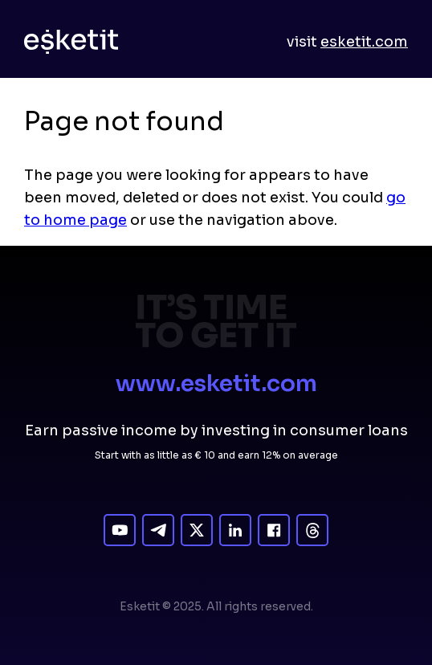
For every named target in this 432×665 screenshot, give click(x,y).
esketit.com (364, 42)
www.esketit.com (216, 383)
